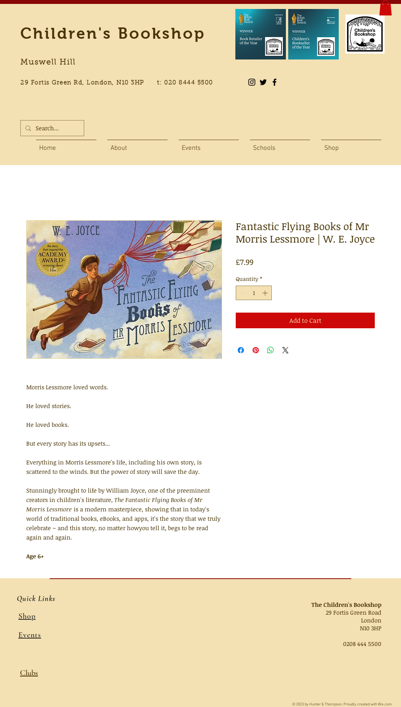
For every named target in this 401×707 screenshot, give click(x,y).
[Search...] (51, 128)
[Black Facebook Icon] (274, 82)
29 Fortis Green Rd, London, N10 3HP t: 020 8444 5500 (121, 83)
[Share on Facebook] (241, 350)
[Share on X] (285, 350)
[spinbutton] (254, 293)
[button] (385, 7)
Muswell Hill (48, 63)
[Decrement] (242, 293)
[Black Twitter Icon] (263, 82)
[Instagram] (251, 82)
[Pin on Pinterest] (255, 350)
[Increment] (266, 293)
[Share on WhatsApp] (270, 350)
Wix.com (385, 704)
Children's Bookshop (113, 33)
